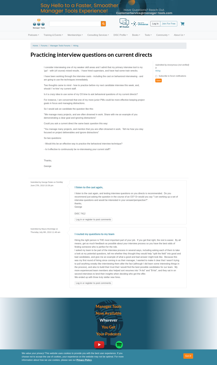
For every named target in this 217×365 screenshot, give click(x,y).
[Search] (103, 23)
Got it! (188, 357)
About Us (178, 35)
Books (135, 35)
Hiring (75, 46)
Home (35, 46)
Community (162, 35)
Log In (155, 23)
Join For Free (168, 23)
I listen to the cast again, (89, 187)
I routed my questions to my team (94, 234)
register (89, 219)
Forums (44, 46)
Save (158, 80)
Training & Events (52, 35)
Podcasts (32, 35)
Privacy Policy (84, 361)
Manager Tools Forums (60, 46)
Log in (79, 219)
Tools (147, 35)
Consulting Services (97, 35)
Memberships (74, 35)
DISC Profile (120, 35)
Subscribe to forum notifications (172, 76)
